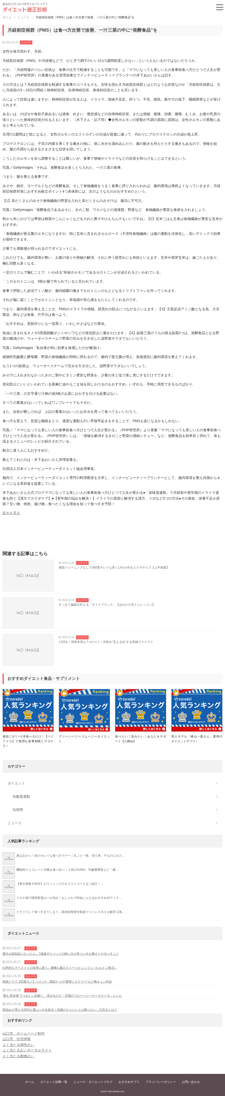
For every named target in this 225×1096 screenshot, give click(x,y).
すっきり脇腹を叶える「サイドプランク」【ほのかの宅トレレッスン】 (107, 604)
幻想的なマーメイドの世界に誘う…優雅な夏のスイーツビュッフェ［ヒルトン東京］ (60, 968)
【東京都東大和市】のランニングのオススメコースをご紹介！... (59, 884)
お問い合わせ (191, 1082)
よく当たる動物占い (18, 1056)
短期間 (18, 810)
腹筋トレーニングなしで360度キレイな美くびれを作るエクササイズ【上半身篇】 (114, 567)
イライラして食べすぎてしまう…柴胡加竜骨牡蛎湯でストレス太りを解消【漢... (70, 912)
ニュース (26, 42)
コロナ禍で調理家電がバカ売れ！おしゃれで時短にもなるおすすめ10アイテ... (69, 898)
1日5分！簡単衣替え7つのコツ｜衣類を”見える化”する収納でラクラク (106, 642)
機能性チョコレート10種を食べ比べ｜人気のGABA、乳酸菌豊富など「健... (67, 869)
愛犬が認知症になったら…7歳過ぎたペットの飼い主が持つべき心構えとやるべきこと (61, 953)
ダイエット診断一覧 (53, 1082)
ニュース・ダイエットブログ (93, 1082)
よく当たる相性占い (18, 1045)
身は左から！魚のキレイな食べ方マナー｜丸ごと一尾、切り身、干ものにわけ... (70, 855)
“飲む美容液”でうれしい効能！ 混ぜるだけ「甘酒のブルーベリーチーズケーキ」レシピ (62, 995)
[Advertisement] (112, 534)
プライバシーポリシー (161, 1082)
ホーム (29, 1082)
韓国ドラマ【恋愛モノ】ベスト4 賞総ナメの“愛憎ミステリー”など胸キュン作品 (57, 981)
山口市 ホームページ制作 (24, 1033)
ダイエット (16, 783)
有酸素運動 (21, 797)
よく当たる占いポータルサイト (27, 1050)
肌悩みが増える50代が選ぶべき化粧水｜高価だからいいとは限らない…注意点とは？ (60, 1010)
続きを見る (11, 513)
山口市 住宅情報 (17, 1039)
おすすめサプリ (129, 1082)
